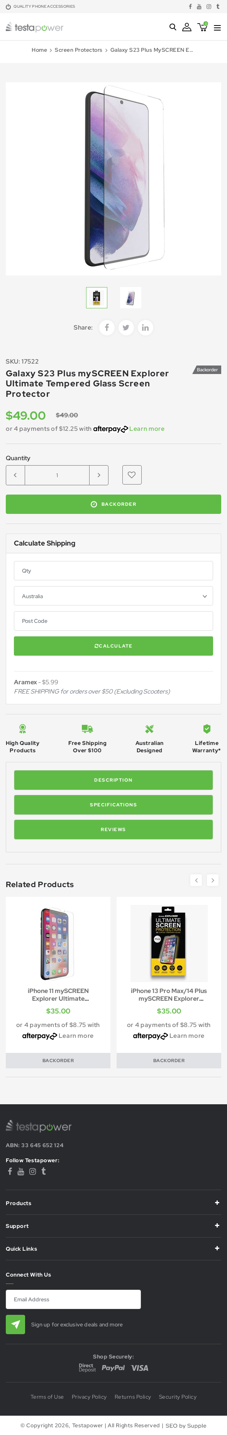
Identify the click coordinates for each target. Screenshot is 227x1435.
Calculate (114, 646)
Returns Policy (133, 1397)
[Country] (113, 595)
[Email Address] (73, 1299)
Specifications (113, 805)
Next (213, 880)
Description (113, 780)
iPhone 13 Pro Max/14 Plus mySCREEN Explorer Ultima (169, 998)
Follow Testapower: (32, 1160)
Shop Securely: (113, 1356)
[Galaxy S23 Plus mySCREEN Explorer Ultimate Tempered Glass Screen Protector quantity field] (57, 475)
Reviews (113, 829)
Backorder (113, 504)
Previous (196, 880)
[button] (132, 475)
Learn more (146, 429)
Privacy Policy (89, 1397)
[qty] (113, 570)
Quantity (18, 458)
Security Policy (178, 1397)
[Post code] (113, 621)
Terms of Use (47, 1397)
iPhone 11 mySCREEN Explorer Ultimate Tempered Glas (58, 998)
